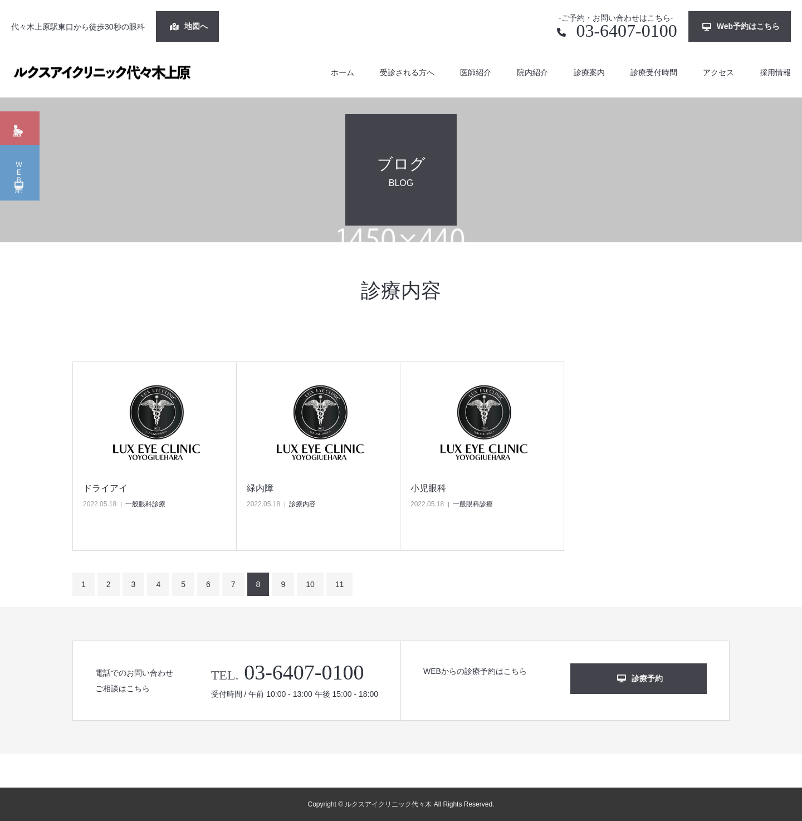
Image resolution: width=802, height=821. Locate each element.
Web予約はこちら (741, 26)
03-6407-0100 (617, 31)
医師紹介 (475, 72)
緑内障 (260, 488)
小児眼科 (428, 488)
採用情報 (775, 72)
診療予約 (640, 678)
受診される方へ (407, 72)
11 (339, 584)
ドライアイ (105, 488)
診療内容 (302, 504)
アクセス (718, 72)
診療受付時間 (653, 72)
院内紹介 (532, 72)
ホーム (342, 72)
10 (310, 584)
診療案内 (589, 72)
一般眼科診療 (145, 504)
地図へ (189, 26)
